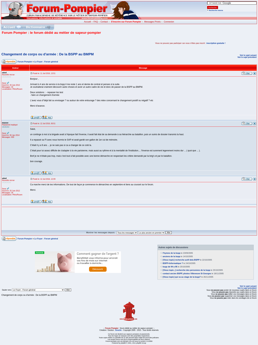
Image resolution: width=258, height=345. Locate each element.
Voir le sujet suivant (248, 55)
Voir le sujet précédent (247, 57)
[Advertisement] (44, 43)
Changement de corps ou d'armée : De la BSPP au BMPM (47, 54)
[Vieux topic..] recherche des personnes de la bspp (186, 270)
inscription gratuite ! (215, 43)
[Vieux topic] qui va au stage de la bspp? (182, 277)
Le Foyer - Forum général (46, 62)
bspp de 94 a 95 (170, 267)
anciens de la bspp (171, 256)
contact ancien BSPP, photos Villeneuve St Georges (187, 273)
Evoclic (118, 330)
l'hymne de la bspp (171, 253)
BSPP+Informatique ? (173, 263)
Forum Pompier (25, 62)
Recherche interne (216, 10)
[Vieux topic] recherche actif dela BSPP (181, 260)
